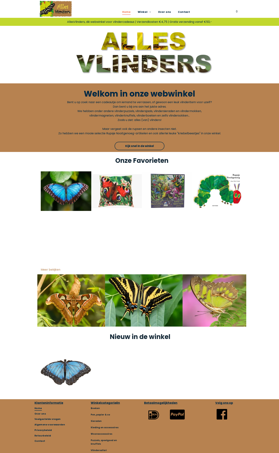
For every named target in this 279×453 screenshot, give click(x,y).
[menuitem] (126, 12)
